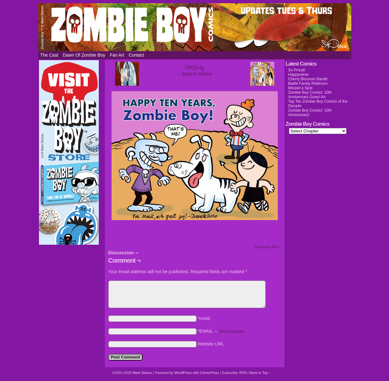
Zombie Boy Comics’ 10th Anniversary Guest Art (310, 94)
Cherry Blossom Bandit (308, 79)
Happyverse (298, 74)
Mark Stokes (142, 373)
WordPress (183, 373)
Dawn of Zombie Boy (84, 55)
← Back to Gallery (194, 73)
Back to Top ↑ (259, 373)
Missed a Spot (300, 88)
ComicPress (209, 373)
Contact (136, 55)
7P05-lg (194, 68)
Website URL (211, 343)
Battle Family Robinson (308, 83)
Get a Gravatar (231, 331)
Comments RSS (266, 247)
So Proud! (296, 70)
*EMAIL (221, 331)
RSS (243, 373)
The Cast (49, 55)
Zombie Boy (194, 27)
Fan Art (117, 55)
